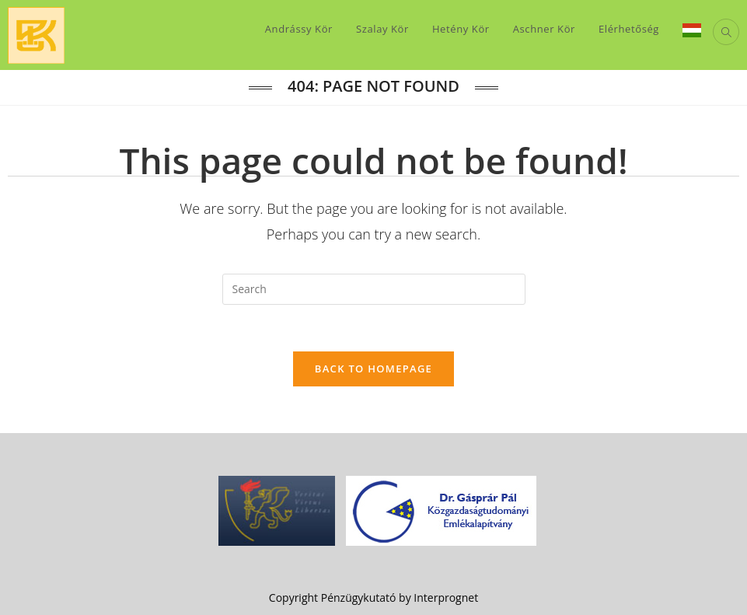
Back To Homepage (373, 369)
